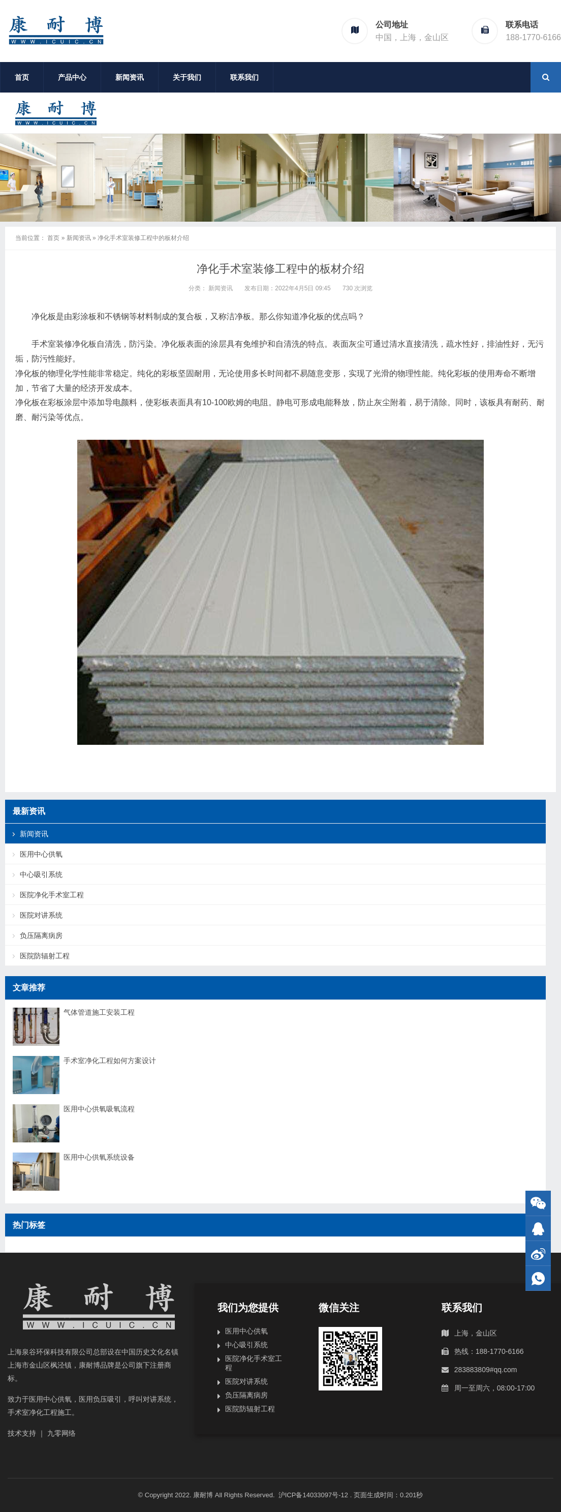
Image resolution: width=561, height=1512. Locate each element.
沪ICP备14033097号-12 (314, 1495)
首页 (22, 77)
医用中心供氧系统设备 (99, 1157)
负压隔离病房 (41, 935)
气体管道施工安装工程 (99, 1012)
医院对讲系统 (41, 915)
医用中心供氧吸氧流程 (99, 1109)
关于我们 (187, 77)
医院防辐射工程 (45, 956)
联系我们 (244, 77)
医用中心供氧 (41, 854)
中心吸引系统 (41, 874)
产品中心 (72, 77)
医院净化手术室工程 (52, 895)
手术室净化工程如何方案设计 (110, 1060)
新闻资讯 (129, 77)
